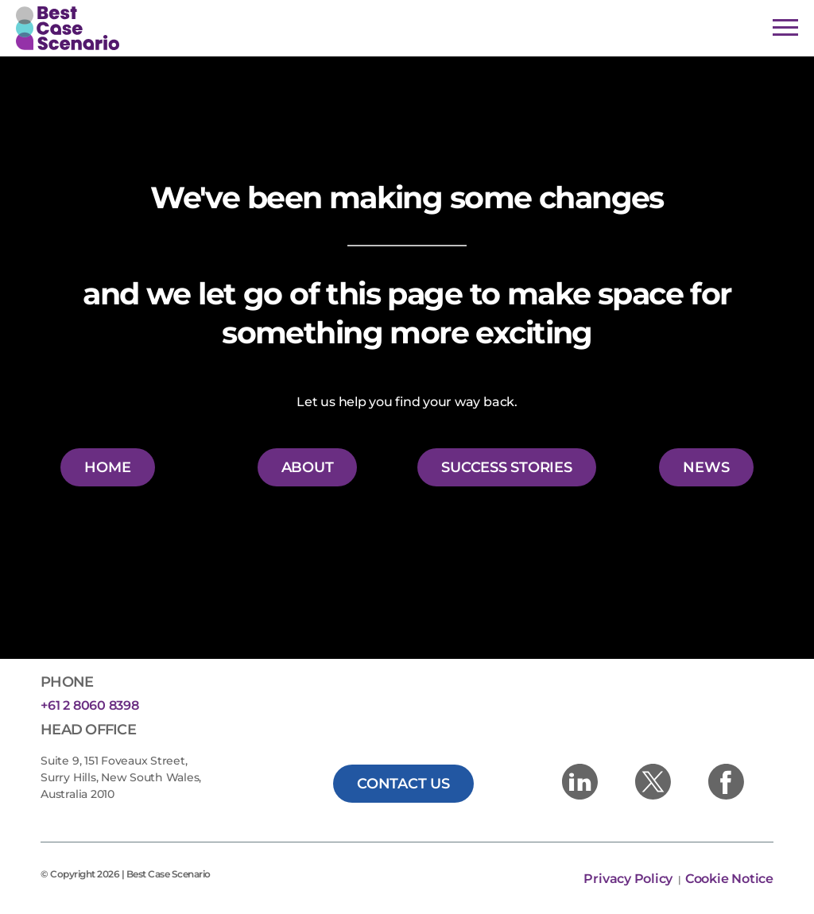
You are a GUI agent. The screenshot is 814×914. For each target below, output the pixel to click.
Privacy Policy (629, 878)
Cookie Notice (729, 878)
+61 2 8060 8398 (89, 705)
